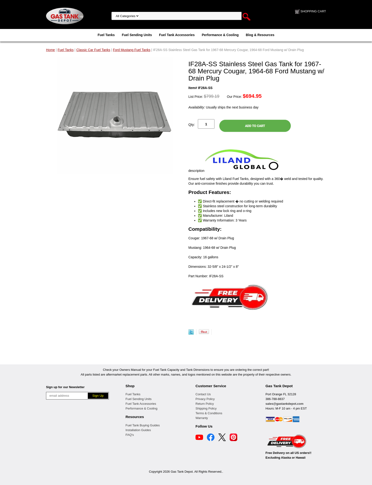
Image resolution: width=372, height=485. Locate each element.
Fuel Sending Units (137, 35)
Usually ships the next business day (223, 107)
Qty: (191, 124)
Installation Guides (138, 430)
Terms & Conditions (208, 413)
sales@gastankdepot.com (284, 403)
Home (50, 50)
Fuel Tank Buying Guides (143, 425)
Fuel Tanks (106, 35)
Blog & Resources (260, 35)
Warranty (201, 418)
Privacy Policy (205, 399)
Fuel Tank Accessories (177, 35)
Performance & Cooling (220, 35)
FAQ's (130, 435)
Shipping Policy (206, 408)
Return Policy (204, 403)
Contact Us (203, 394)
